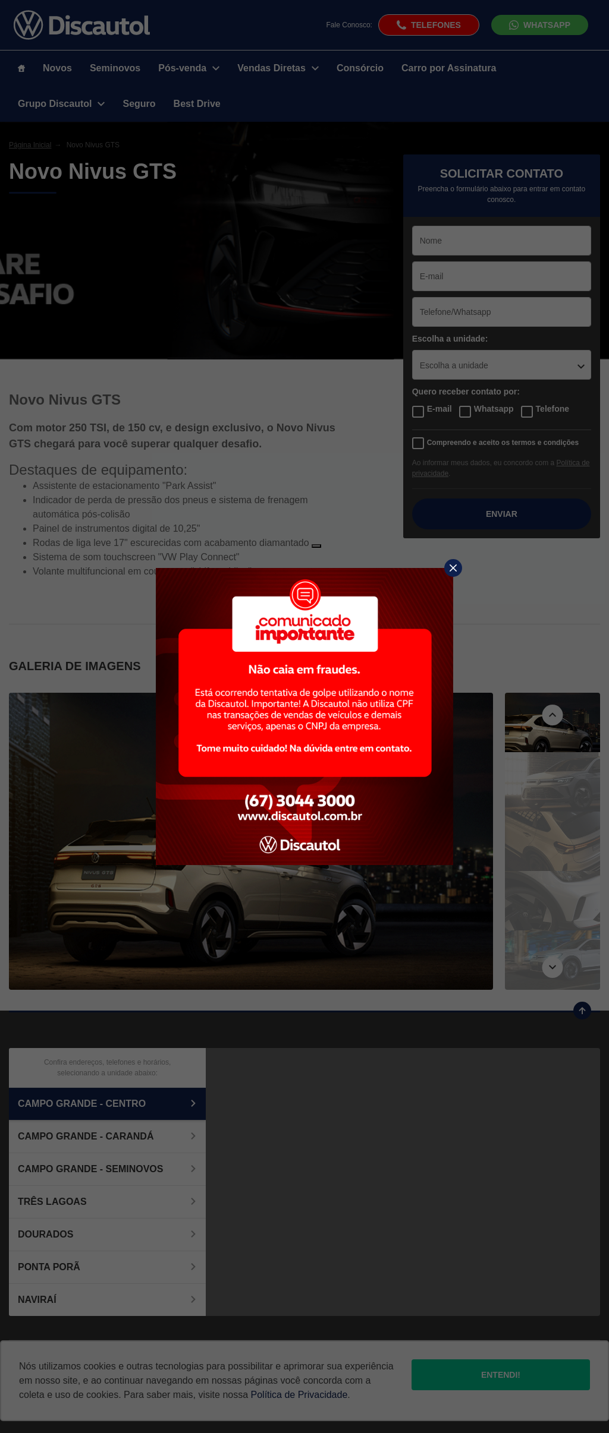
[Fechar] (453, 568)
